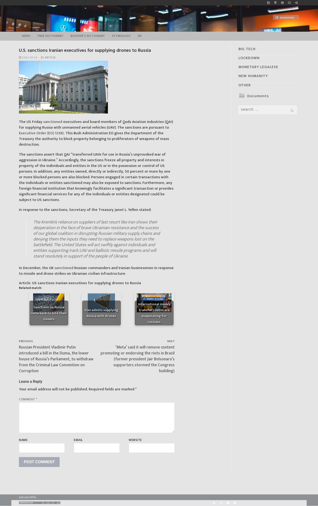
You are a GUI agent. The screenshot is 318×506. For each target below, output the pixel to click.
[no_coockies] (275, 2)
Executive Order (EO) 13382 (41, 133)
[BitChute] (221, 503)
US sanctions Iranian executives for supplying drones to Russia (86, 283)
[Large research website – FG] (296, 2)
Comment (28, 399)
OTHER (244, 85)
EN (139, 36)
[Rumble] (214, 503)
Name (23, 440)
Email (78, 440)
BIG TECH (247, 49)
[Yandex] (228, 503)
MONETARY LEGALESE (258, 67)
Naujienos (285, 18)
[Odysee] (235, 503)
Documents (258, 96)
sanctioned (52, 122)
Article (48, 57)
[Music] (268, 2)
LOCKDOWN (249, 58)
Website (135, 440)
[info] (282, 2)
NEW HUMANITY (253, 76)
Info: (33, 497)
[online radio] (289, 2)
